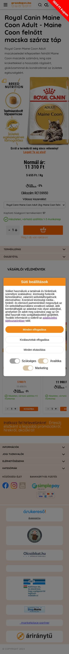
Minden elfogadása (34, 329)
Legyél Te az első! (34, 152)
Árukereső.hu (34, 518)
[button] (58, 11)
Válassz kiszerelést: (34, 199)
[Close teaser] (46, 5)
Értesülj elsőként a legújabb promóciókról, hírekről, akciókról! (32, 426)
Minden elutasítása (34, 349)
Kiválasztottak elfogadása (34, 339)
